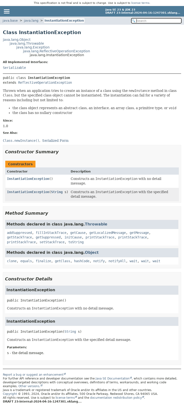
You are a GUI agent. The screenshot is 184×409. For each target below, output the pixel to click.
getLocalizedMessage (107, 233)
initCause (73, 237)
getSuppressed (48, 237)
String (57, 192)
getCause (78, 233)
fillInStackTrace (51, 233)
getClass (62, 261)
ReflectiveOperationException (45, 82)
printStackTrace (100, 237)
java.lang (31, 20)
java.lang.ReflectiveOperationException (56, 51)
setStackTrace (52, 242)
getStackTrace (19, 237)
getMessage (139, 233)
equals (26, 261)
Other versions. (29, 386)
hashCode (81, 261)
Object (92, 252)
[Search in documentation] (156, 21)
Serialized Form (55, 140)
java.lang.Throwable (27, 43)
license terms (140, 3)
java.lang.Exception (33, 47)
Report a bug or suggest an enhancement (33, 374)
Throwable (96, 224)
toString (76, 242)
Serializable (14, 68)
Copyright (10, 394)
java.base (10, 20)
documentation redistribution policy (116, 397)
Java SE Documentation (113, 378)
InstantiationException (64, 20)
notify (99, 261)
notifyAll (117, 261)
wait (133, 261)
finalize (43, 261)
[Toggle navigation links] (6, 11)
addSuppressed (19, 233)
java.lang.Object (16, 39)
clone (12, 261)
